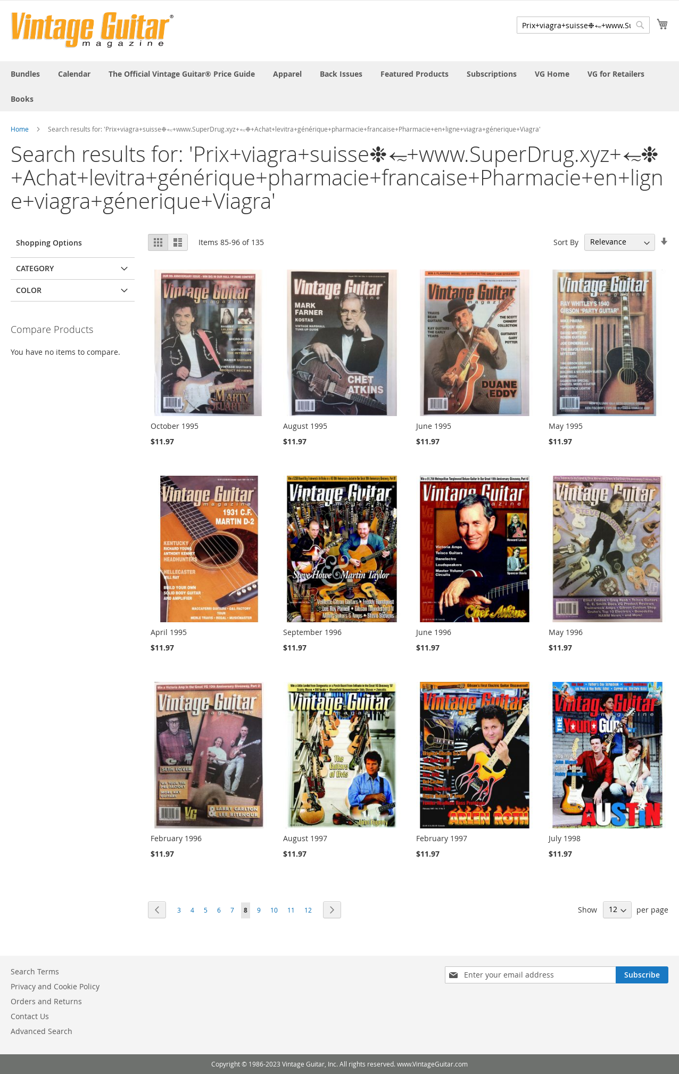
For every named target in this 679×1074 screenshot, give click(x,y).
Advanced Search (41, 1031)
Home (20, 129)
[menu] (339, 86)
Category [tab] (35, 268)
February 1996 (176, 838)
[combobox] (583, 25)
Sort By (565, 242)
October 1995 (174, 426)
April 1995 (169, 632)
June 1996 (433, 632)
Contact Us (30, 1016)
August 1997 (305, 838)
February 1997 (441, 838)
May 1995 (566, 426)
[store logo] (92, 30)
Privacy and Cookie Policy (55, 986)
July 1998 (565, 838)
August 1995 (305, 426)
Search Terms (35, 971)
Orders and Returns (46, 1001)
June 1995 (433, 426)
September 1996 (312, 632)
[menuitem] (25, 73)
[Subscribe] (642, 974)
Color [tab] (29, 290)
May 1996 (566, 632)
